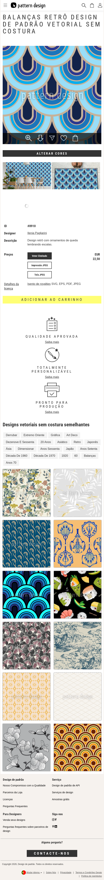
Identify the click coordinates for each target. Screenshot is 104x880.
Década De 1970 (44, 455)
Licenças (8, 799)
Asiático (62, 442)
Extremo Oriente (34, 435)
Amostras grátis (60, 799)
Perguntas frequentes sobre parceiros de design (25, 828)
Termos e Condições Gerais (88, 872)
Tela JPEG (39, 274)
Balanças (90, 455)
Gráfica (55, 435)
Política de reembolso (91, 876)
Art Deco (71, 435)
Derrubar (11, 435)
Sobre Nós (51, 872)
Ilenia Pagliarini (37, 233)
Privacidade (65, 872)
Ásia (8, 448)
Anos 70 (11, 462)
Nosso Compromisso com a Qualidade (24, 785)
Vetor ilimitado (39, 255)
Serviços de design (62, 792)
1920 (65, 455)
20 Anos (45, 442)
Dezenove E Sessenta (20, 442)
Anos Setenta (88, 448)
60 (76, 455)
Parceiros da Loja (12, 792)
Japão (70, 448)
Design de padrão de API (66, 785)
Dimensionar (26, 448)
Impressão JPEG (39, 265)
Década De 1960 (16, 455)
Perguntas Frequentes (15, 806)
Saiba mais (52, 342)
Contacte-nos (52, 853)
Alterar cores (52, 153)
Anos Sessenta (50, 448)
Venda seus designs (14, 820)
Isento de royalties (39, 283)
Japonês (92, 442)
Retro (77, 442)
